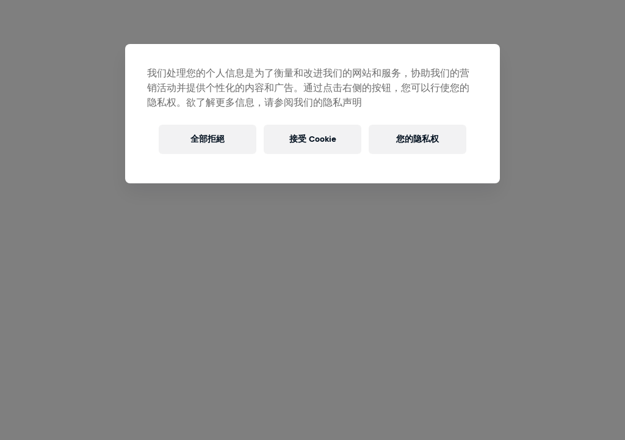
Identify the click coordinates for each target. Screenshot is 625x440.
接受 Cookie (312, 139)
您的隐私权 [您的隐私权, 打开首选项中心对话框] (417, 139)
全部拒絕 (207, 139)
